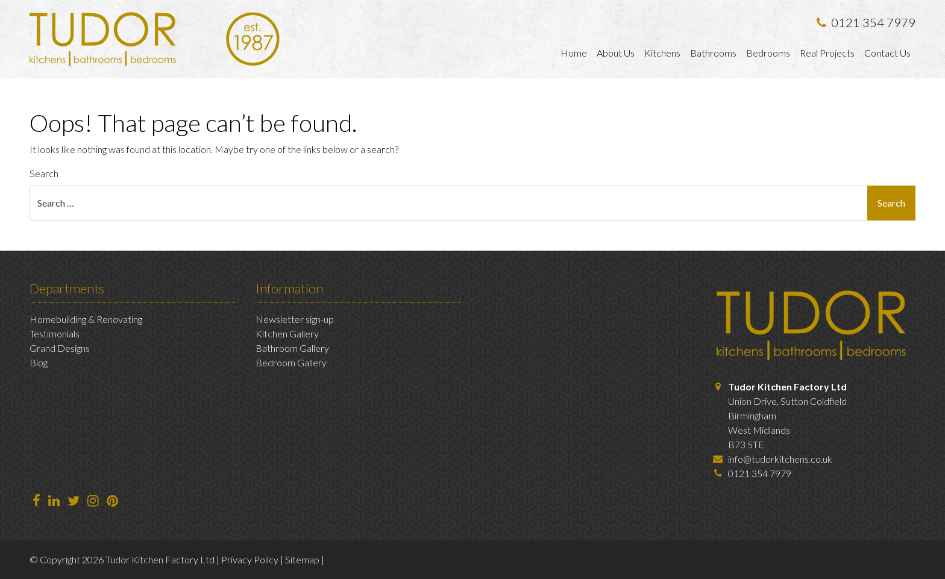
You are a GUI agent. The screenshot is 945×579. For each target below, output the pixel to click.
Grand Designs (60, 348)
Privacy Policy (249, 559)
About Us (616, 52)
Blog (39, 362)
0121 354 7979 (866, 22)
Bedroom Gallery (291, 362)
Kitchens (662, 52)
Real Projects (827, 52)
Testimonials (55, 333)
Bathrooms (713, 52)
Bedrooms (768, 52)
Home (573, 52)
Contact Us (887, 52)
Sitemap (302, 559)
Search (44, 173)
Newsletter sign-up (295, 319)
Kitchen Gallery (287, 333)
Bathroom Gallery (292, 348)
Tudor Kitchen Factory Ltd (787, 386)
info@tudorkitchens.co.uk (780, 459)
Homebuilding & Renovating (86, 319)
